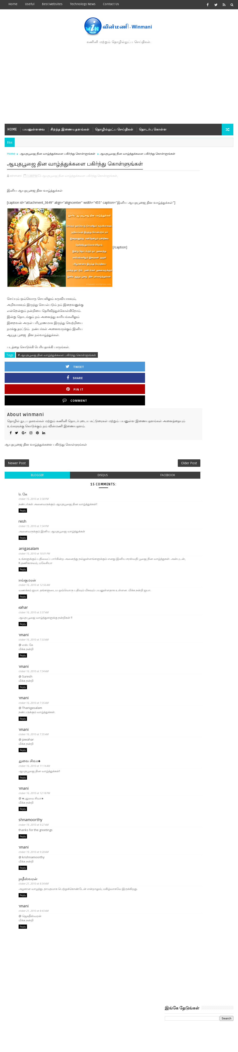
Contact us (111, 4)
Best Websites (52, 4)
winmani (26, 630)
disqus (82, 466)
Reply (23, 502)
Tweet (27, 383)
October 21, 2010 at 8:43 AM (37, 916)
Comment (143, 383)
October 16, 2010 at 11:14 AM (38, 766)
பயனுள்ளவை (34, 129)
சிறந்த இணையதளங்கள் (69, 129)
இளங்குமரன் (30, 573)
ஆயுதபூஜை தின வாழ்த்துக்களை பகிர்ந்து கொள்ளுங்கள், (80, 192)
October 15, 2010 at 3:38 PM (37, 489)
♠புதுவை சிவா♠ (32, 761)
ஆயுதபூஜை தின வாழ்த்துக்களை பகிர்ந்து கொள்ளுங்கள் (57, 156)
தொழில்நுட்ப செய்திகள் (114, 129)
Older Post (147, 451)
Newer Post (17, 451)
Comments (221, 246)
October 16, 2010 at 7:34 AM (37, 668)
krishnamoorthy (33, 822)
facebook (133, 466)
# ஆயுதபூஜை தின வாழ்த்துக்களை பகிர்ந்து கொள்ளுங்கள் (57, 371)
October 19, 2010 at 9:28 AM (37, 855)
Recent (176, 246)
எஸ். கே (25, 484)
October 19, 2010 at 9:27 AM (37, 827)
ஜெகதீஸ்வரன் (30, 883)
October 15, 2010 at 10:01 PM (38, 546)
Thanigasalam (31, 541)
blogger (30, 466)
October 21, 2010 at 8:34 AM (37, 888)
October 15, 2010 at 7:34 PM (37, 517)
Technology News (83, 4)
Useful (29, 4)
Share (66, 383)
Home (12, 4)
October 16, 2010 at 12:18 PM (38, 794)
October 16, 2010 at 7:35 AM (37, 700)
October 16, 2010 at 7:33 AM (37, 635)
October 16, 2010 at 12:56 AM (38, 579)
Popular (199, 246)
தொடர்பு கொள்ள (153, 129)
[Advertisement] (119, 84)
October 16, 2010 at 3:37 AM (37, 607)
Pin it (104, 383)
